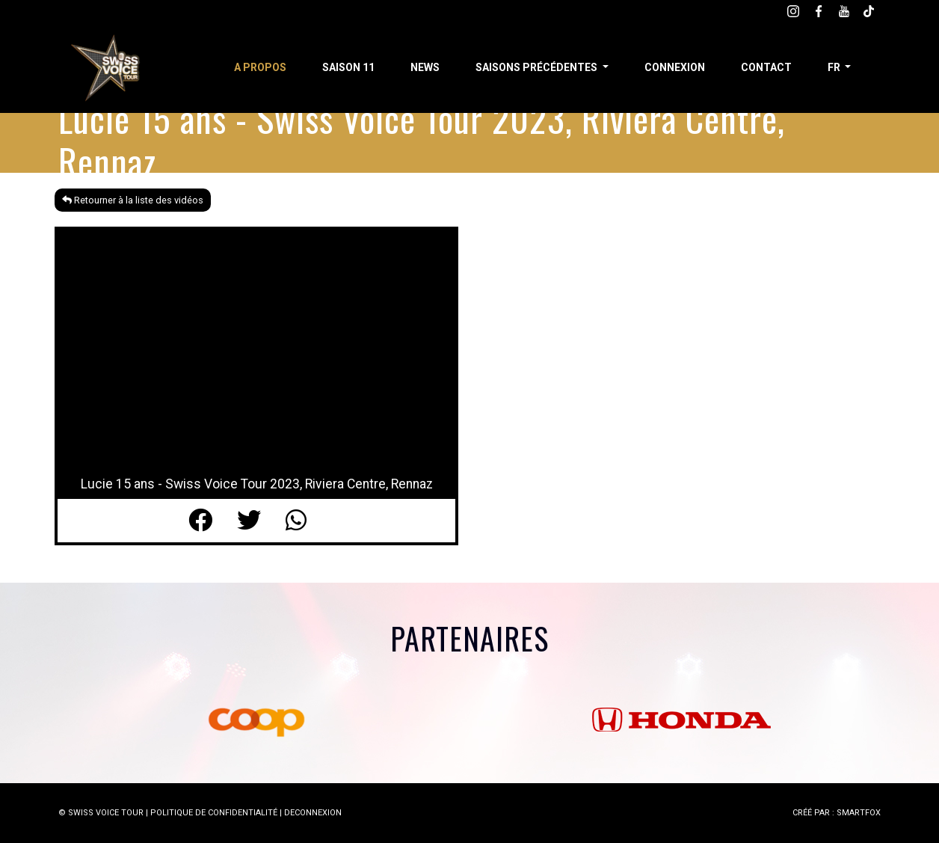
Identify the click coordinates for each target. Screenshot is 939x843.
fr (835, 67)
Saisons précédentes (537, 67)
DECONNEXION (313, 813)
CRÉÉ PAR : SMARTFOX (836, 813)
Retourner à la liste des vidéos (132, 200)
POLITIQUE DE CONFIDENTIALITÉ (213, 813)
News (425, 67)
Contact (766, 67)
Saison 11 (348, 67)
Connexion (674, 67)
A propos (260, 67)
